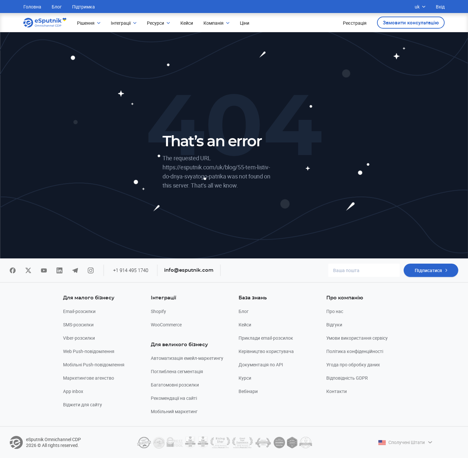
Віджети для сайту (82, 404)
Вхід (440, 7)
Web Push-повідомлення (88, 351)
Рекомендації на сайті (174, 398)
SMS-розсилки (78, 324)
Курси (245, 378)
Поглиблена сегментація (177, 371)
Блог (57, 7)
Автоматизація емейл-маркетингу (187, 358)
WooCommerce (166, 324)
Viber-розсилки (79, 338)
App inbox (73, 391)
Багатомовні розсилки (175, 385)
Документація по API (261, 364)
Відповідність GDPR (347, 378)
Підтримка (83, 7)
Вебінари (248, 391)
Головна (32, 7)
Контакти (336, 391)
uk (420, 7)
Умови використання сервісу (357, 338)
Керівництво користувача (266, 351)
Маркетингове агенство (88, 378)
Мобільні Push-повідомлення (93, 364)
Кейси (245, 324)
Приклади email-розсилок (266, 338)
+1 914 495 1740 (130, 270)
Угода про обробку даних (353, 364)
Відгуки (334, 324)
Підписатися (428, 270)
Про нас (334, 311)
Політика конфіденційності (354, 351)
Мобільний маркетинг (174, 411)
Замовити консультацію (411, 22)
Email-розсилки (79, 311)
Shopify (158, 311)
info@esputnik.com (189, 270)
